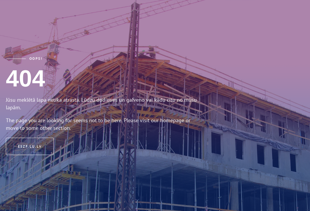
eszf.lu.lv (30, 146)
